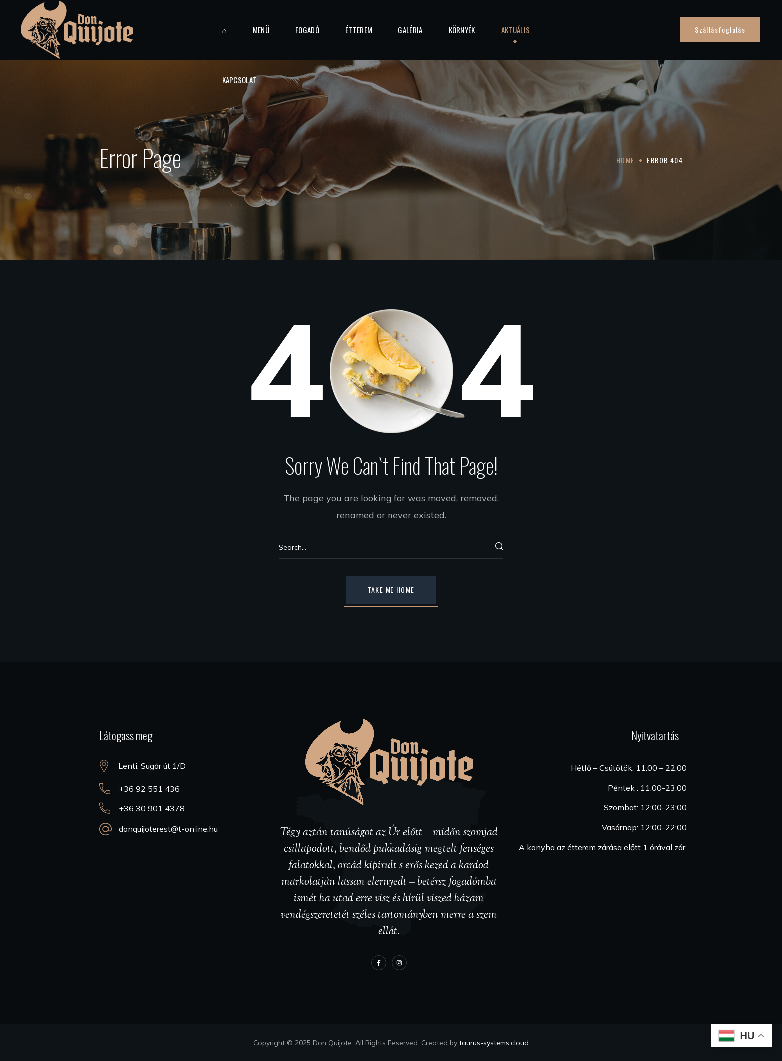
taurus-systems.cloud (494, 1042)
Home (625, 160)
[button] (720, 29)
